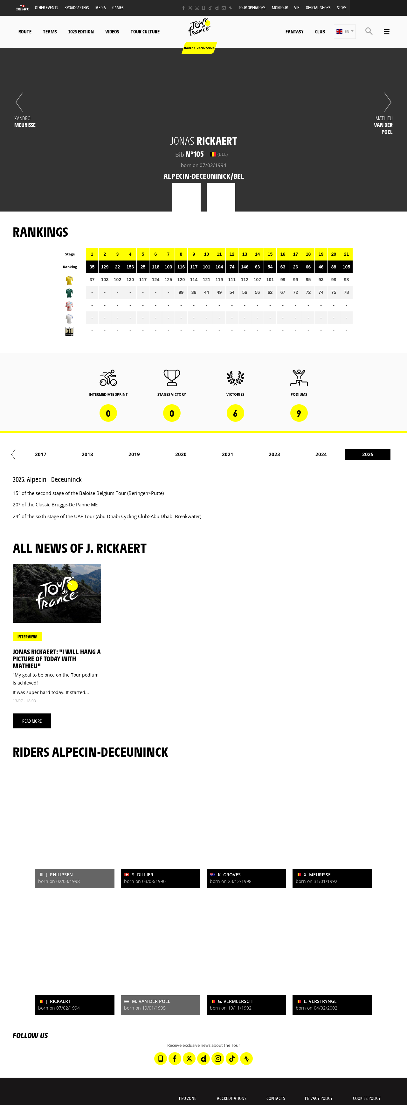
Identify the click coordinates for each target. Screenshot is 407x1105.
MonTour (280, 7)
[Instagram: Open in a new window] (197, 7)
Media (100, 7)
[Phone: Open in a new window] (203, 7)
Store (342, 7)
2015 (93, 454)
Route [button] (24, 31)
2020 (326, 454)
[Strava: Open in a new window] (230, 7)
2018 (233, 454)
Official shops (318, 7)
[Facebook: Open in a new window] (183, 7)
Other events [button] (46, 7)
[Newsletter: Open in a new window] (223, 7)
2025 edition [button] (81, 31)
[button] (345, 31)
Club (320, 31)
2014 (46, 454)
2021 (373, 454)
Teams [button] (50, 31)
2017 (186, 454)
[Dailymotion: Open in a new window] (217, 7)
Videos (112, 31)
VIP (297, 7)
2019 (280, 454)
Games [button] (118, 7)
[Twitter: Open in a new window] (190, 7)
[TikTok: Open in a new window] (210, 7)
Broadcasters (77, 7)
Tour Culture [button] (145, 31)
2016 (139, 454)
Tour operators (252, 7)
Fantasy (295, 31)
